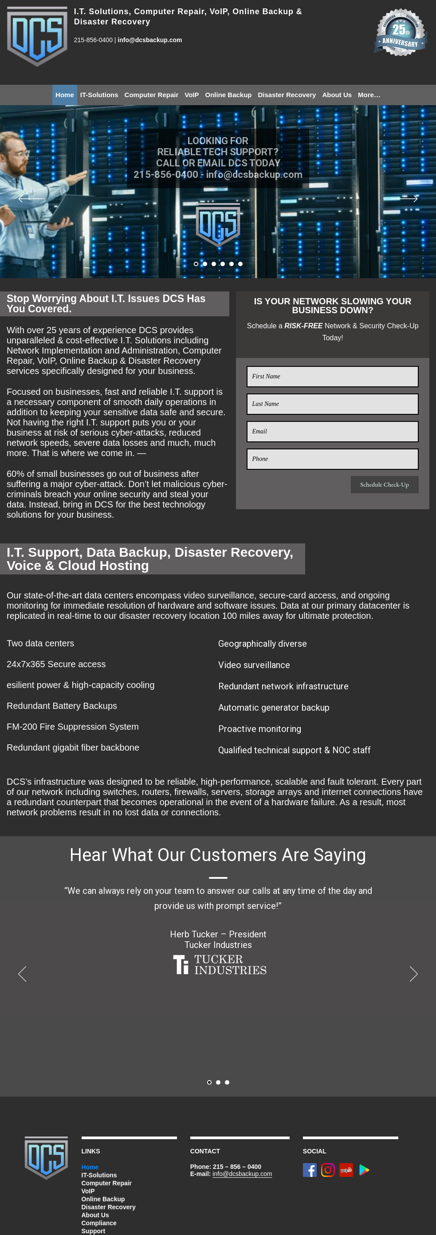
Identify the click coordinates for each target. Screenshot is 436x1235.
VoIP (192, 94)
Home (64, 94)
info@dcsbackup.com (150, 39)
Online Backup (228, 94)
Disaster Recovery (287, 94)
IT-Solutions (99, 94)
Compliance (99, 1223)
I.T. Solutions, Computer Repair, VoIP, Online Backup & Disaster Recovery (188, 16)
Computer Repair (152, 94)
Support (94, 1231)
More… (369, 94)
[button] (196, 264)
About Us (337, 94)
